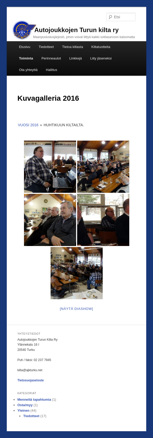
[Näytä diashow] (76, 309)
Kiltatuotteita (100, 47)
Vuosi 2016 (28, 125)
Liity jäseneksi (101, 58)
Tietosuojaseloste (30, 380)
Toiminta (26, 58)
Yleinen (23, 410)
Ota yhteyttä (28, 70)
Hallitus (51, 70)
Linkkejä (75, 58)
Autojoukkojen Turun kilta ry (76, 29)
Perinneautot (51, 58)
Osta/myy (25, 405)
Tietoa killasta (72, 47)
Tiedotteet (46, 47)
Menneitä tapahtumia (34, 399)
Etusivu (24, 47)
